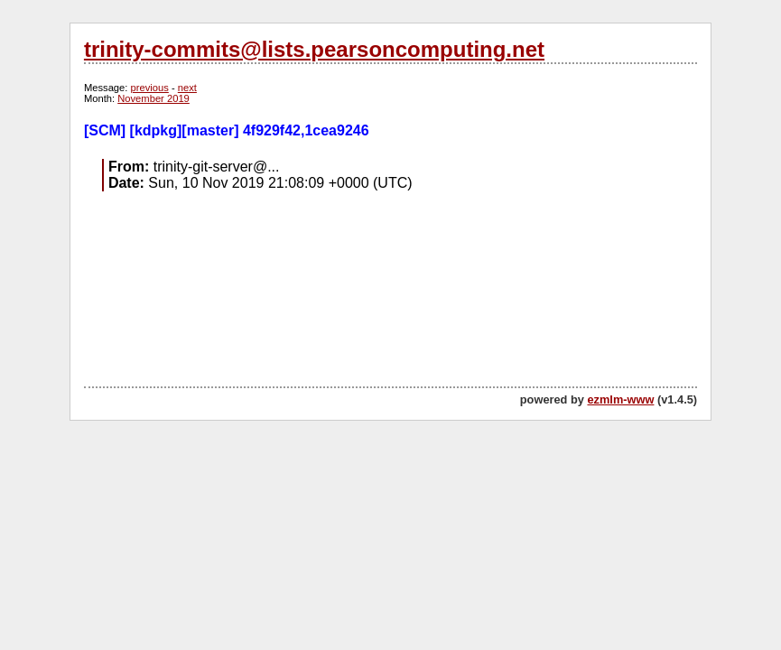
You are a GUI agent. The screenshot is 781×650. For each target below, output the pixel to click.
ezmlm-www (620, 399)
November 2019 (153, 98)
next (187, 87)
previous (150, 87)
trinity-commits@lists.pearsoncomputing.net (314, 49)
